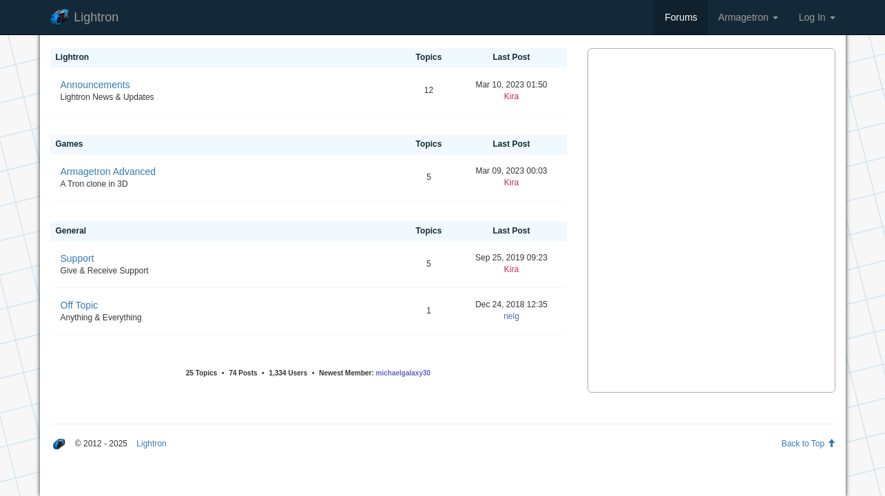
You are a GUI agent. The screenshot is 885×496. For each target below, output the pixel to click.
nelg (511, 316)
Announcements (95, 84)
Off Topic (79, 305)
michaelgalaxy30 (403, 373)
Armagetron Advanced (108, 171)
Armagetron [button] (748, 17)
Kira (511, 96)
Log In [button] (817, 17)
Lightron (84, 17)
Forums (681, 17)
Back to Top (808, 443)
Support (77, 258)
